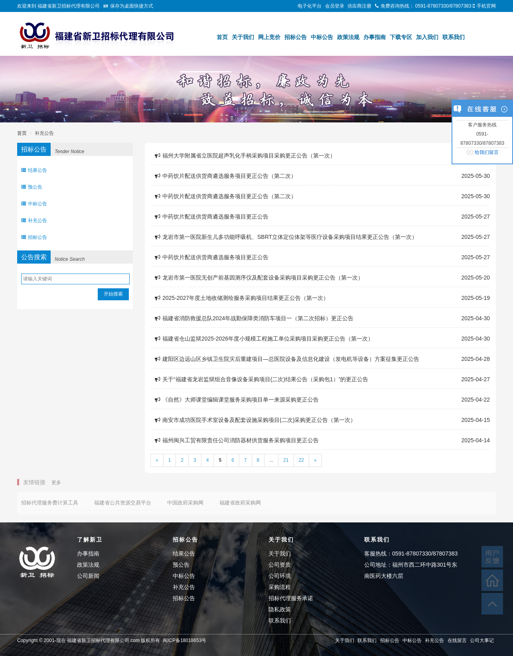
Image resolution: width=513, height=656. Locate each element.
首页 (222, 37)
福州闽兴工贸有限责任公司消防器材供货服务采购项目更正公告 (237, 440)
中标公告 (322, 37)
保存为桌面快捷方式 (131, 6)
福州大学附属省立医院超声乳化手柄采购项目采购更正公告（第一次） (245, 155)
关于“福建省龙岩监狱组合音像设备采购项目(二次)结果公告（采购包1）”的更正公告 (261, 379)
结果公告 (34, 170)
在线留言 (457, 640)
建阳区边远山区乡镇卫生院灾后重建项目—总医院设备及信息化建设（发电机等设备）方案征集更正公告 (287, 359)
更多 (56, 482)
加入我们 (427, 37)
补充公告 (34, 220)
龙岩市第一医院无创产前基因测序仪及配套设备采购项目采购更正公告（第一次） (259, 277)
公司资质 (279, 564)
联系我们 (453, 37)
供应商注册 (359, 6)
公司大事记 (482, 640)
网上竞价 (269, 37)
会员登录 (334, 6)
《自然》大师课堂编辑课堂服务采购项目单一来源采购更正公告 (237, 399)
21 (285, 460)
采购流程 (279, 587)
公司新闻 (88, 576)
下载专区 (401, 37)
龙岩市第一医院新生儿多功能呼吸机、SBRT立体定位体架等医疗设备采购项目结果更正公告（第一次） (286, 237)
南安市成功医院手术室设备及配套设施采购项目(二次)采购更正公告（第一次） (255, 420)
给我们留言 (487, 152)
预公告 (31, 187)
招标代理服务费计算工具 (49, 503)
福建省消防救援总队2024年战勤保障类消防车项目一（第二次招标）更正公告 (254, 318)
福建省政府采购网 (240, 503)
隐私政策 (279, 609)
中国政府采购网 (185, 503)
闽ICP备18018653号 (184, 640)
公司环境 (279, 576)
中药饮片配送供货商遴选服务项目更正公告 (211, 216)
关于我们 (243, 37)
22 (301, 460)
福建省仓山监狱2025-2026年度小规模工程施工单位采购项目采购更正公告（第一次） (264, 338)
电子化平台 (310, 6)
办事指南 (374, 37)
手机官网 (486, 6)
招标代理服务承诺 (290, 598)
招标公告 (295, 37)
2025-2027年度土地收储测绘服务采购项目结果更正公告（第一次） (242, 298)
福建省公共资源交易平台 (122, 503)
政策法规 (348, 37)
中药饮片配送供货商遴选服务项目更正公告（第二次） (225, 176)
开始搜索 (113, 294)
